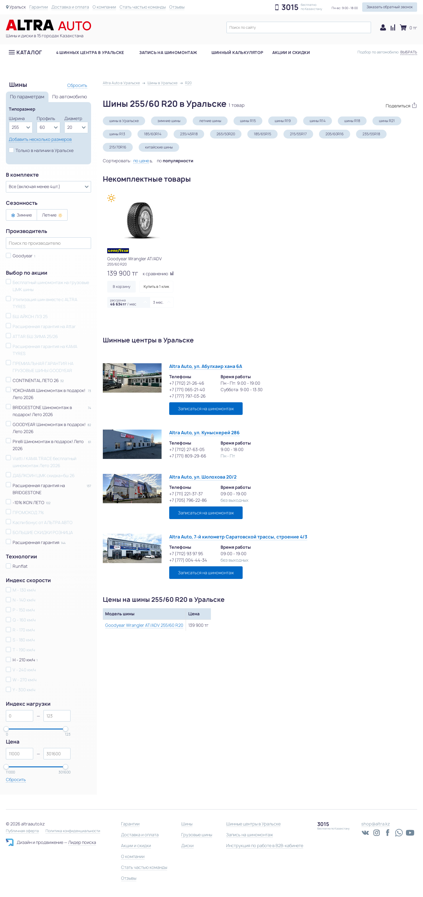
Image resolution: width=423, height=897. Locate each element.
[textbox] (298, 27)
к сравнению (158, 273)
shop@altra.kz (375, 824)
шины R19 (283, 120)
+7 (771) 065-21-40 (187, 389)
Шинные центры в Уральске (253, 824)
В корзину (121, 286)
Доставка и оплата (70, 7)
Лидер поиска (82, 842)
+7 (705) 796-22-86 (188, 500)
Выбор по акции (26, 273)
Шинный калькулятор (237, 52)
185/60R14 (152, 133)
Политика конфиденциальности (73, 831)
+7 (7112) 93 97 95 (186, 553)
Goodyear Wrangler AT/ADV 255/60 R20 (144, 625)
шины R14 (317, 120)
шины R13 (117, 133)
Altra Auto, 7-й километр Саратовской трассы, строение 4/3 (238, 537)
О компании (104, 7)
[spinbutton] (19, 716)
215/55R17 (298, 133)
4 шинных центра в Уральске (90, 52)
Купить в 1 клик (156, 286)
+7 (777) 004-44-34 (188, 560)
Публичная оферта (22, 831)
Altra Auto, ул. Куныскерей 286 (204, 433)
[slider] (6, 729)
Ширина (17, 118)
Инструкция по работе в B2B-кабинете (264, 845)
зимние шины (168, 120)
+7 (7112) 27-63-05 (186, 449)
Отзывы (176, 7)
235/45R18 (189, 133)
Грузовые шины (196, 834)
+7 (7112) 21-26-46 (186, 383)
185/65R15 (262, 133)
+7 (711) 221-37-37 (186, 493)
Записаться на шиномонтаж (206, 408)
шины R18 (352, 120)
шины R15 (248, 120)
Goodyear (23, 256)
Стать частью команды (143, 7)
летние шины (210, 120)
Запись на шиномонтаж (168, 52)
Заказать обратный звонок (390, 6)
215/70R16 (117, 147)
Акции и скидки (291, 52)
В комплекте (22, 175)
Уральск (17, 7)
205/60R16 (334, 133)
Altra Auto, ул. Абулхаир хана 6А (205, 366)
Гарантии (38, 7)
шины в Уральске (124, 120)
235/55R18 (371, 133)
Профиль (46, 118)
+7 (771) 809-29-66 (187, 456)
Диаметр (73, 118)
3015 (289, 7)
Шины (186, 824)
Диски (187, 845)
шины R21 (387, 120)
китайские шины (159, 147)
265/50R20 (225, 133)
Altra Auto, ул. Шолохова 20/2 (202, 477)
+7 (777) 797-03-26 (187, 396)
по (175, 160)
